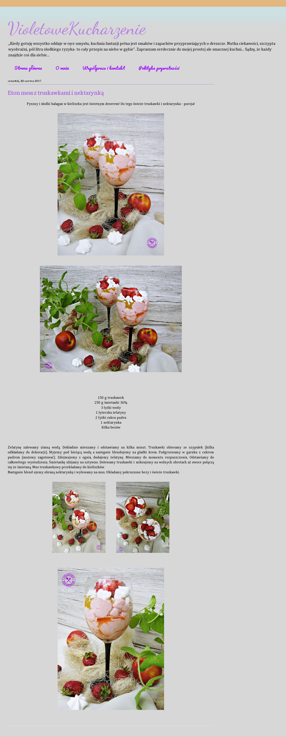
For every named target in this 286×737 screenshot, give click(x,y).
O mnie (62, 68)
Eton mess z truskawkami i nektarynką (56, 92)
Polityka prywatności (159, 68)
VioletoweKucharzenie (77, 28)
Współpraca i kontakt (103, 68)
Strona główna (28, 68)
